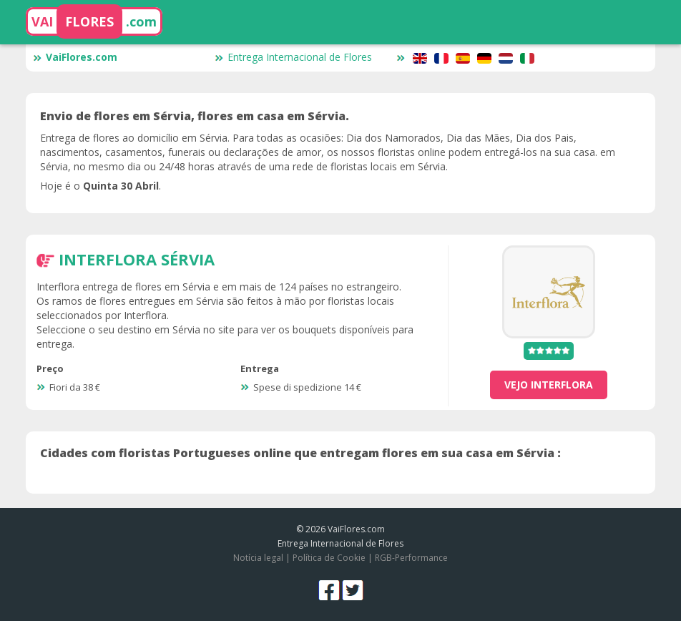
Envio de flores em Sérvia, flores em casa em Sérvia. (194, 116)
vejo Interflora (548, 384)
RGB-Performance (411, 558)
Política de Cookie (329, 558)
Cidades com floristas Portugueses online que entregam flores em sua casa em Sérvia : (300, 453)
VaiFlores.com (75, 57)
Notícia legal (258, 558)
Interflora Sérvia (137, 259)
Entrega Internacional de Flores (293, 57)
